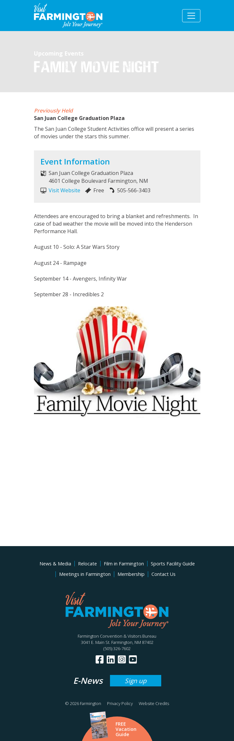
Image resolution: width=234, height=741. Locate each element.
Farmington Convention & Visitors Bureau (117, 636)
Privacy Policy (120, 703)
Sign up (136, 680)
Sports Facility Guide (173, 563)
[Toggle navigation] (191, 15)
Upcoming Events (59, 53)
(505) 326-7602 (117, 648)
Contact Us (163, 574)
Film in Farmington (124, 563)
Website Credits (154, 703)
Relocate (87, 563)
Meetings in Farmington (85, 574)
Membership (131, 574)
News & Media (55, 563)
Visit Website (64, 190)
